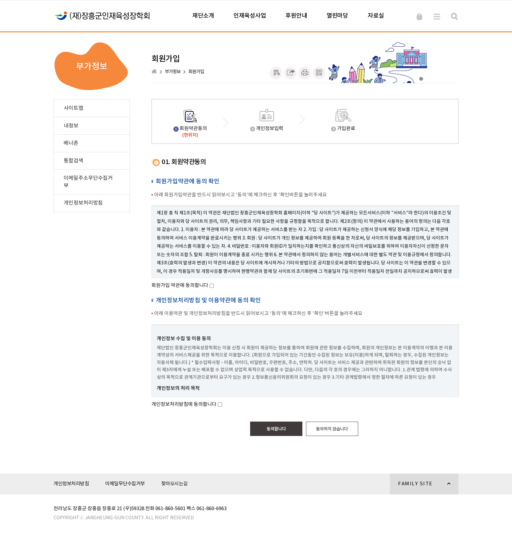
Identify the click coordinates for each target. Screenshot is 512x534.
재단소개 (203, 15)
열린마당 (337, 15)
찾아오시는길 (174, 484)
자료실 (376, 15)
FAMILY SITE (420, 487)
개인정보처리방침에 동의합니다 (184, 404)
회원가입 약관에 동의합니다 (180, 285)
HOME (155, 72)
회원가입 (196, 72)
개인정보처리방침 (71, 484)
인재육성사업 (249, 15)
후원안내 (296, 15)
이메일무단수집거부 (125, 484)
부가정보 (173, 72)
